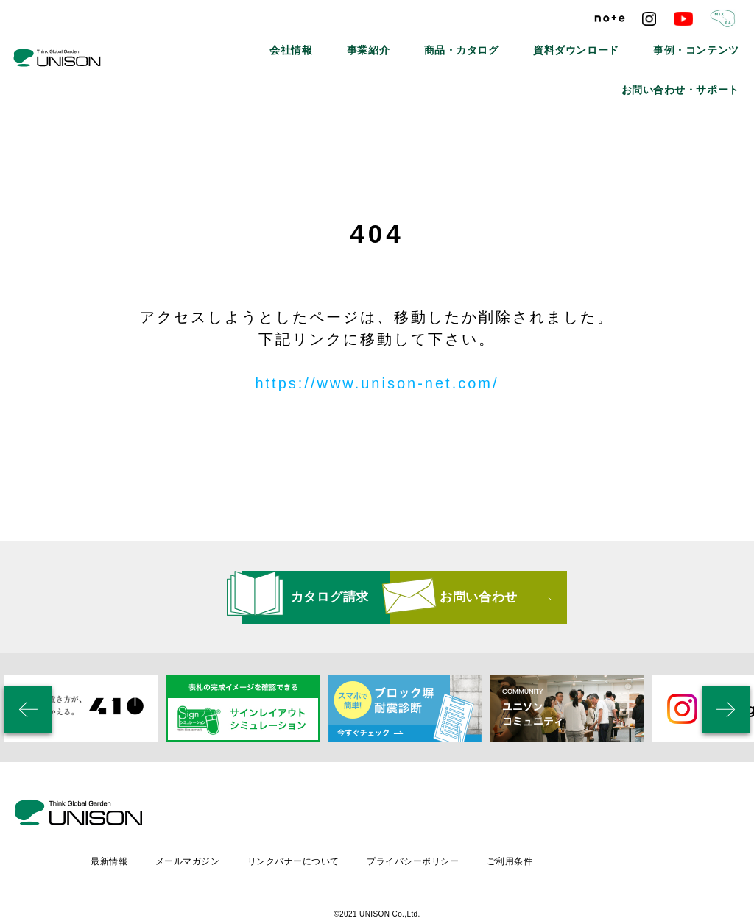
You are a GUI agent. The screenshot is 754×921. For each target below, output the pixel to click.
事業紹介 (314, 44)
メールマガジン (313, 816)
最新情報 (232, 816)
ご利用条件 (640, 816)
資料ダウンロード (485, 44)
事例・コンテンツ (584, 44)
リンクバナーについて (420, 816)
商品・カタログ (391, 44)
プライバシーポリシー (542, 816)
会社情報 (249, 44)
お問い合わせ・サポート (694, 44)
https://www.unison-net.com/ (376, 383)
